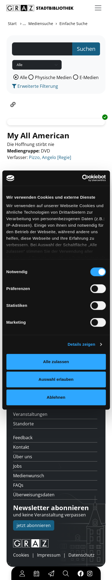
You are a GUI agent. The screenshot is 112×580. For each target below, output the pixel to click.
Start (12, 23)
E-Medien (89, 77)
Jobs (17, 466)
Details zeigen (81, 344)
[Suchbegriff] (42, 48)
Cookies (21, 555)
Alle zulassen (56, 361)
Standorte (23, 424)
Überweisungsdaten (34, 495)
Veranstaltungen (30, 414)
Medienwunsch (28, 476)
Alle (23, 77)
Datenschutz (81, 555)
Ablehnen (56, 397)
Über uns (22, 457)
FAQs (18, 485)
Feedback (22, 438)
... (24, 23)
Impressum (48, 555)
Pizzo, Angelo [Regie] (50, 157)
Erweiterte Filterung (35, 86)
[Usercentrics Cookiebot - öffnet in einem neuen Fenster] (82, 178)
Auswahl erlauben (55, 379)
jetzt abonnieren (34, 525)
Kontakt (21, 447)
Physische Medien (53, 77)
